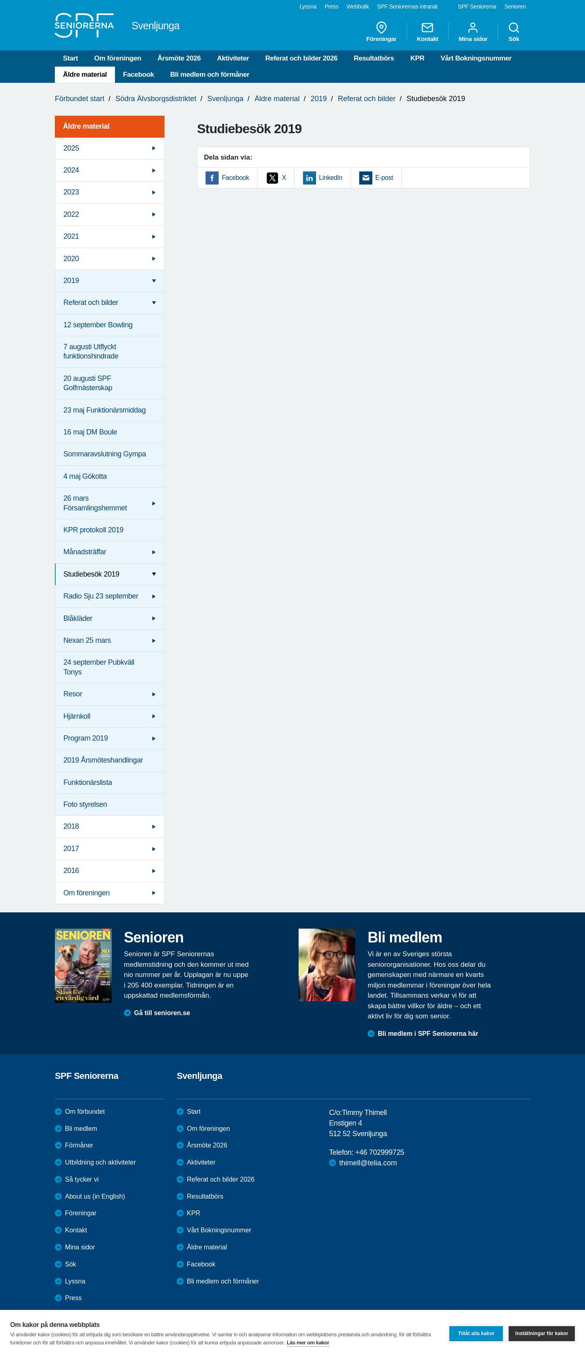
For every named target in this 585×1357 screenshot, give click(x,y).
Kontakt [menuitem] (427, 32)
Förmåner (79, 1145)
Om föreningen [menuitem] (86, 893)
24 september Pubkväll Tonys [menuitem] (98, 667)
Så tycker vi (82, 1179)
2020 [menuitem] (71, 259)
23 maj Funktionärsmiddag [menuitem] (104, 410)
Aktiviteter (233, 58)
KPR (417, 58)
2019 (319, 98)
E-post (384, 177)
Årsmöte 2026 (179, 58)
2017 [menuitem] (71, 849)
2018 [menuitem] (71, 826)
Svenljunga (225, 98)
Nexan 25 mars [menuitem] (87, 640)
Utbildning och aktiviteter (100, 1162)
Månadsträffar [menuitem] (84, 552)
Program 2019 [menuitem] (85, 738)
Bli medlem (81, 1128)
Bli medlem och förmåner (209, 74)
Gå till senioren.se (162, 1012)
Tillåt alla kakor (476, 1333)
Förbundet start (79, 98)
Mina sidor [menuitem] (473, 32)
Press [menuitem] (331, 6)
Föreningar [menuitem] (381, 32)
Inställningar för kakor (541, 1333)
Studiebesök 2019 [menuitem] (91, 574)
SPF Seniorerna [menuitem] (477, 6)
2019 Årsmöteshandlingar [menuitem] (103, 760)
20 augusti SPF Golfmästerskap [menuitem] (87, 383)
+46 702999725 (379, 1152)
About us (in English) (95, 1196)
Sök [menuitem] (514, 32)
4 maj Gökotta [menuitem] (85, 476)
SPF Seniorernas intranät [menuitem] (407, 6)
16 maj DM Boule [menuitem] (90, 432)
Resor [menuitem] (72, 694)
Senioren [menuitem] (515, 6)
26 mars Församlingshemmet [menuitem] (95, 503)
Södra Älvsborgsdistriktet (155, 98)
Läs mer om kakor (308, 1343)
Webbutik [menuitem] (358, 6)
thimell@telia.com (368, 1163)
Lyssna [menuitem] (307, 6)
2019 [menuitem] (71, 281)
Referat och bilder (367, 98)
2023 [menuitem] (71, 192)
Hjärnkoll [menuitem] (76, 716)
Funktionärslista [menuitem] (87, 782)
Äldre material (85, 74)
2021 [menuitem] (71, 236)
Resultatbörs (374, 58)
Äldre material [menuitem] (86, 126)
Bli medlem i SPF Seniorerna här (428, 1033)
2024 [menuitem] (71, 170)
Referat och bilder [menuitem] (90, 302)
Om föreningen (117, 58)
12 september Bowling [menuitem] (97, 325)
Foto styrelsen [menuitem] (85, 804)
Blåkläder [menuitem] (77, 618)
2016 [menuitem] (71, 870)
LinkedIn (330, 177)
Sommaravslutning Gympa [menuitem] (104, 454)
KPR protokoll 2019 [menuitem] (93, 530)
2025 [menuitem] (71, 148)
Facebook (138, 74)
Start (70, 58)
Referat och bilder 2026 (301, 58)
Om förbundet (85, 1111)
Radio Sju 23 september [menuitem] (100, 596)
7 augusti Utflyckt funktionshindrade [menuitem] (90, 351)
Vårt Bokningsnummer (476, 58)
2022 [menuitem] (71, 214)
